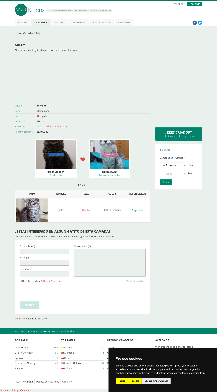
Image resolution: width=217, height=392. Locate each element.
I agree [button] (121, 381)
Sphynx (19, 357)
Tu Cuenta (195, 4)
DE (182, 4)
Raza (190, 164)
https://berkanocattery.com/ (52, 126)
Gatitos (179, 157)
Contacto (67, 381)
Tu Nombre (27, 246)
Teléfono (24, 268)
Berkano (41, 105)
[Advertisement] (82, 77)
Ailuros (111, 347)
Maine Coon (43, 110)
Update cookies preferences (15, 390)
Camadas (28, 33)
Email (24, 257)
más (21, 318)
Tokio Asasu (109, 171)
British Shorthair (24, 352)
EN (175, 4)
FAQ (17, 381)
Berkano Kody (56, 171)
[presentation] (43, 291)
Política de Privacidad (50, 281)
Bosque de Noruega (25, 363)
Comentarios (82, 246)
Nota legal (28, 381)
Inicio (18, 33)
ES (178, 4)
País (190, 173)
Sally (38, 33)
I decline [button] (135, 381)
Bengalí (19, 368)
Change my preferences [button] (156, 381)
